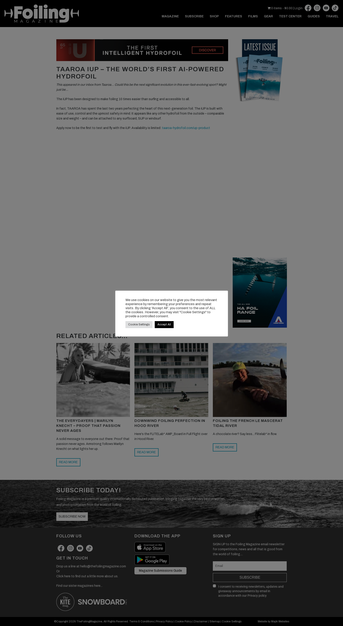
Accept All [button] (164, 324)
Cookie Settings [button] (139, 324)
